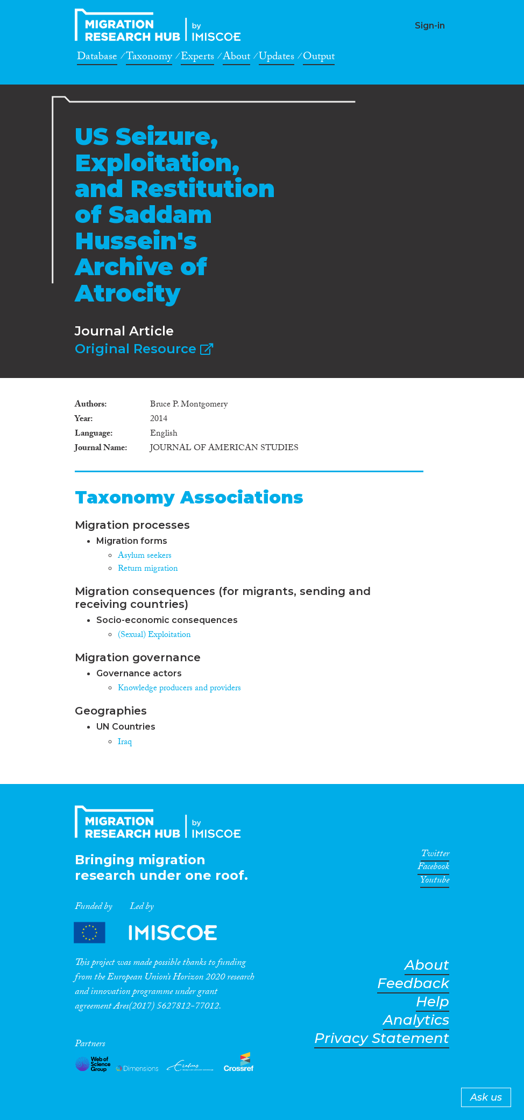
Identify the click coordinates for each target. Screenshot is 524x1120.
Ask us (486, 1097)
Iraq (125, 743)
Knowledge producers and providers (179, 689)
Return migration (148, 569)
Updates (276, 58)
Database (97, 58)
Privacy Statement (381, 1038)
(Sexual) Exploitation (154, 635)
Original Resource (144, 348)
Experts (197, 58)
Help (432, 1001)
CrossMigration (161, 25)
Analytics (416, 1020)
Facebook (433, 868)
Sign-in (430, 25)
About (236, 58)
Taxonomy (149, 58)
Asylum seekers (145, 556)
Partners (154, 932)
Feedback (413, 983)
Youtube (434, 882)
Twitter (435, 855)
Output (319, 58)
